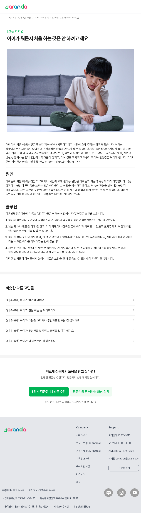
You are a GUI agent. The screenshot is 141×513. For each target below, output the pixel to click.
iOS (89, 443)
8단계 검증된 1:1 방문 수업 (49, 391)
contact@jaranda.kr (127, 458)
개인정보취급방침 (81, 506)
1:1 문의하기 (124, 467)
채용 (78, 482)
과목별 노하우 (83, 458)
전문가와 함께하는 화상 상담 (91, 391)
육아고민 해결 (83, 466)
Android (96, 443)
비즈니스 (80, 474)
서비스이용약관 (61, 506)
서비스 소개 (82, 435)
